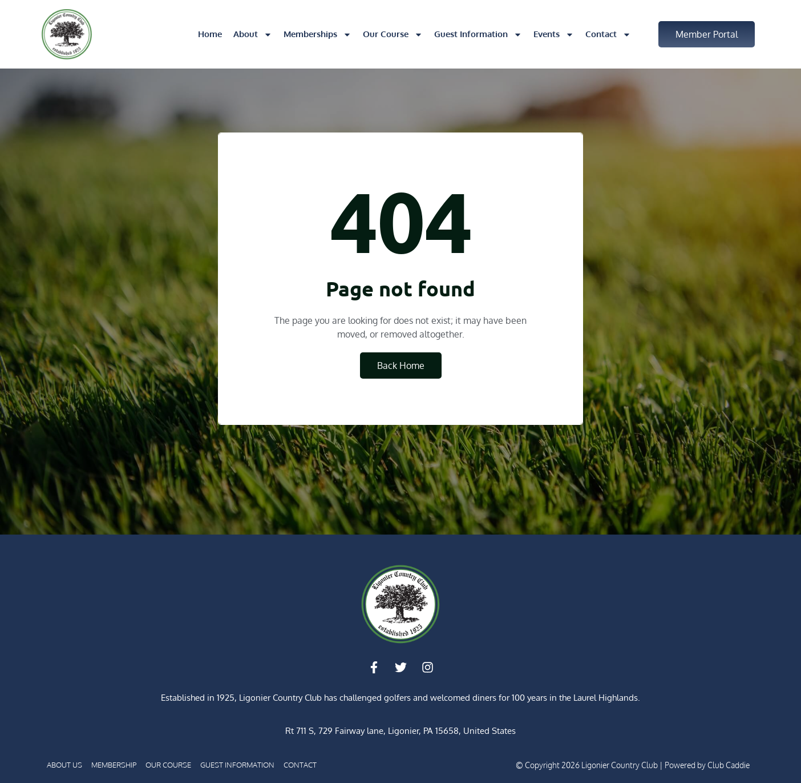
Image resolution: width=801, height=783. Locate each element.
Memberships (317, 35)
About (252, 35)
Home (210, 34)
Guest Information (478, 35)
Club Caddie (728, 765)
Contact (608, 35)
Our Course (393, 35)
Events (553, 35)
